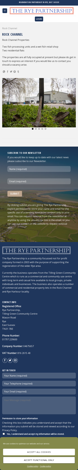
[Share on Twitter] (11, 71)
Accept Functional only (39, 460)
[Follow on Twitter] (10, 360)
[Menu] (4, 10)
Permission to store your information (20, 418)
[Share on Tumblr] (18, 71)
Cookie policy (32, 466)
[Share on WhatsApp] (4, 71)
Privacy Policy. (9, 430)
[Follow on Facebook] (4, 360)
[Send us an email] (15, 360)
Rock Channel (9, 28)
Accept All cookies (39, 451)
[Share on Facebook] (7, 71)
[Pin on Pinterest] (14, 71)
